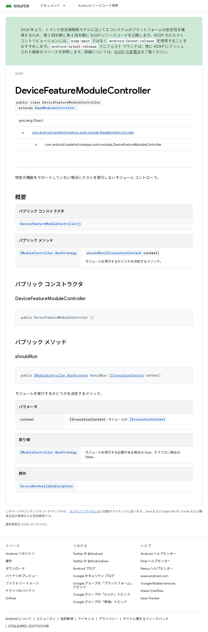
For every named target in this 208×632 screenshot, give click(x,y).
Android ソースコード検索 (98, 5)
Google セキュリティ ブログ (94, 576)
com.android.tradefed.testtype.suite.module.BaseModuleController (83, 132)
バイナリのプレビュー (22, 576)
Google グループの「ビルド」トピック (101, 594)
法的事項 (66, 619)
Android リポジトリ (20, 554)
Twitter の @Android (88, 554)
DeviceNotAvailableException (46, 486)
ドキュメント (50, 5)
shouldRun (95, 253)
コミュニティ (46, 619)
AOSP (19, 74)
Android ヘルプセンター (158, 554)
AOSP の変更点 (127, 52)
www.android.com (154, 576)
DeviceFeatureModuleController (48, 224)
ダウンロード (15, 568)
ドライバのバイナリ (20, 591)
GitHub (11, 598)
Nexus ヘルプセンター (157, 568)
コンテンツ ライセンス (84, 511)
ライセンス (86, 619)
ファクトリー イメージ (22, 583)
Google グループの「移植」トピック (100, 602)
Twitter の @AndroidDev (91, 561)
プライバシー (108, 619)
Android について (19, 619)
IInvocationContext (124, 253)
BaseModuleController (55, 108)
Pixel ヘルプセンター (156, 561)
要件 (9, 561)
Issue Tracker (150, 598)
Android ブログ (84, 568)
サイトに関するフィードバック (145, 619)
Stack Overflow (152, 591)
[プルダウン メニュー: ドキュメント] (66, 5)
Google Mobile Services (158, 583)
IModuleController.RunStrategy (48, 253)
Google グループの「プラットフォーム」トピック (103, 585)
